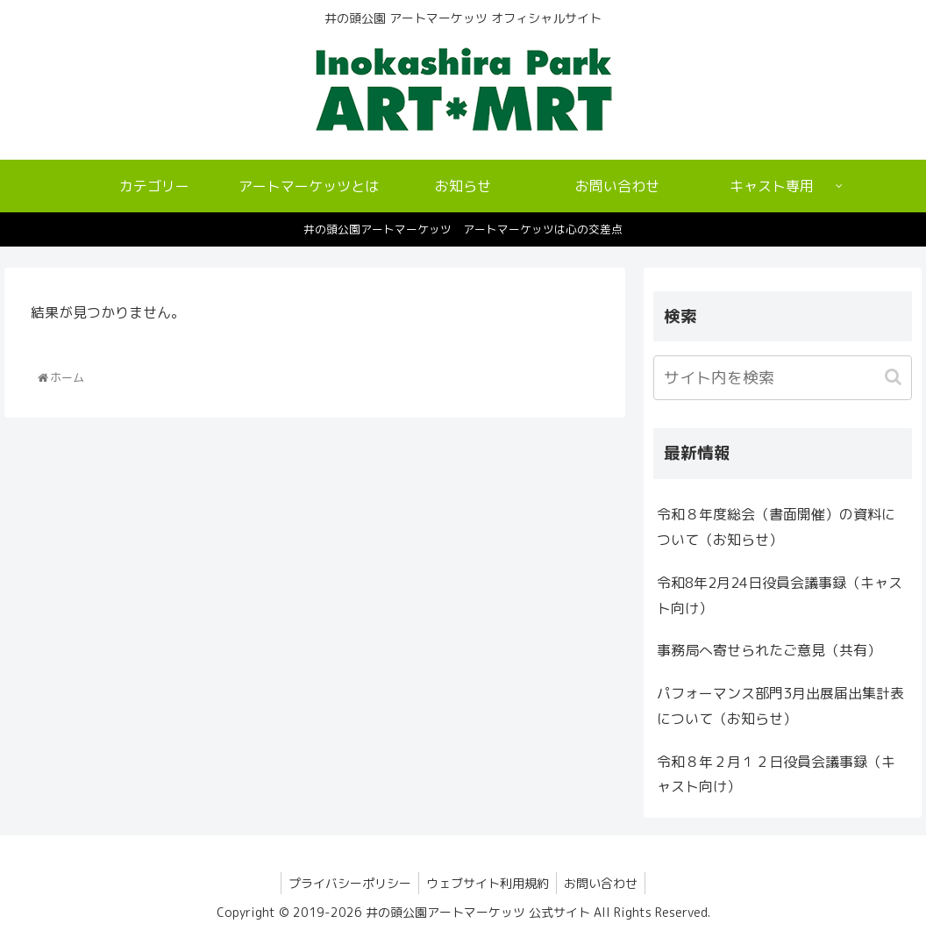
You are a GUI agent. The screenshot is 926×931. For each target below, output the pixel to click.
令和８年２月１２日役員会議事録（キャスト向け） (776, 774)
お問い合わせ (604, 883)
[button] (895, 376)
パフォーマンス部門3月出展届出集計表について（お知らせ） (780, 706)
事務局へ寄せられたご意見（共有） (769, 650)
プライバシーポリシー (346, 883)
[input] (782, 377)
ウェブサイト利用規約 (487, 883)
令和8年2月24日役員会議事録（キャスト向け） (779, 595)
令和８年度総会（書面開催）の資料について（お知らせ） (776, 527)
